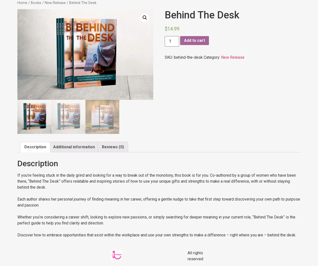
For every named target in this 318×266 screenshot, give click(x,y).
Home (22, 2)
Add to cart (194, 40)
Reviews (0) (113, 147)
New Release (55, 2)
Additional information (74, 147)
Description (35, 147)
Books (36, 2)
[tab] (35, 147)
